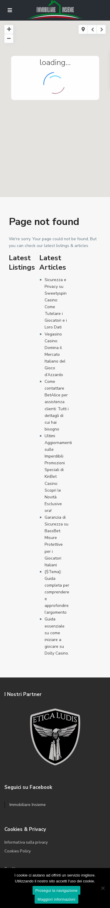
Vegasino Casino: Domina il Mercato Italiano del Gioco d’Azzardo (55, 354)
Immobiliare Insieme (27, 804)
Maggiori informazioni (56, 899)
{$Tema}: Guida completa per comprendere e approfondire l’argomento (57, 592)
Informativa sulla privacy (26, 842)
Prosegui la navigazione (56, 890)
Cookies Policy (17, 851)
